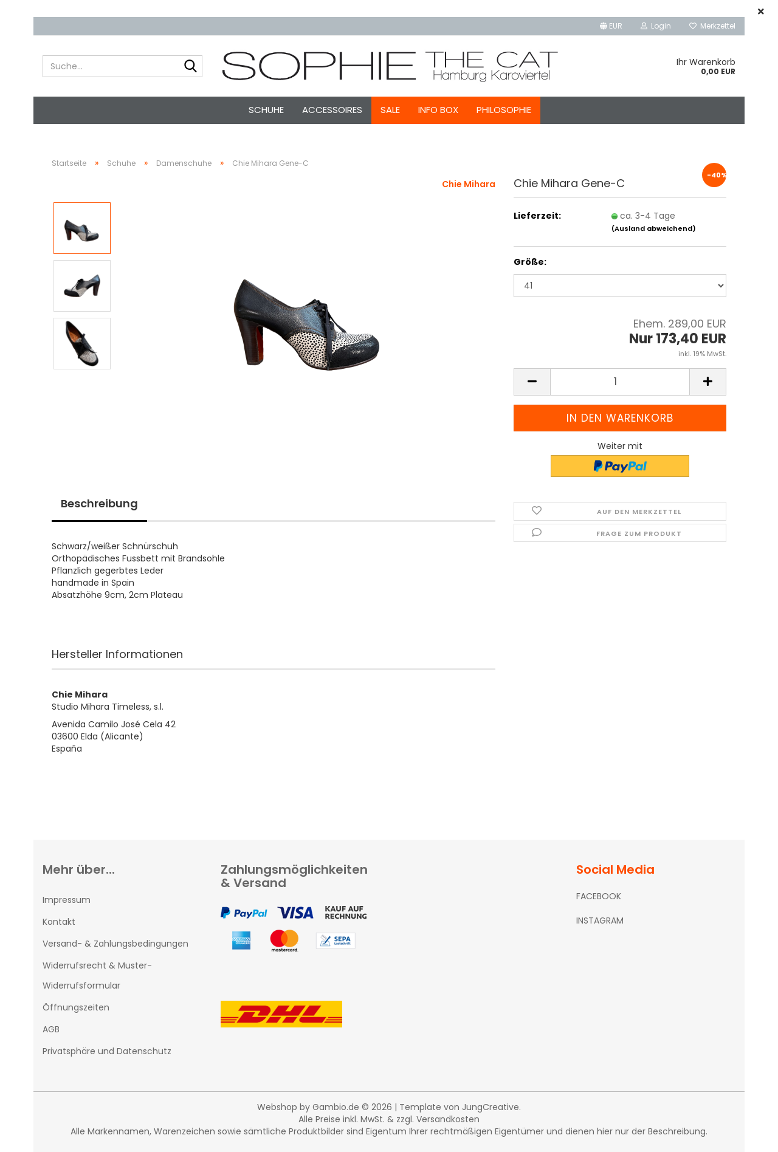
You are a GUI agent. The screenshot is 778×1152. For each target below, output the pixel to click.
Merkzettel (712, 26)
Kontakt (59, 922)
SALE (390, 109)
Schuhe (266, 109)
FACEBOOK (598, 896)
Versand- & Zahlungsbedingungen (115, 944)
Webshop (277, 1107)
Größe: (530, 262)
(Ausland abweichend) (653, 228)
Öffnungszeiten (76, 1007)
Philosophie (504, 109)
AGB (51, 1029)
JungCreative (490, 1107)
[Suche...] (190, 67)
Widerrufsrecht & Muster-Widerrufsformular (97, 975)
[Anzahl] (620, 382)
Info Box (438, 109)
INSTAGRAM (600, 920)
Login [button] (656, 26)
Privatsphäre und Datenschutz (107, 1051)
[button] (611, 26)
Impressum (67, 900)
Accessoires (332, 109)
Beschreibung (99, 503)
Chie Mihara (468, 184)
